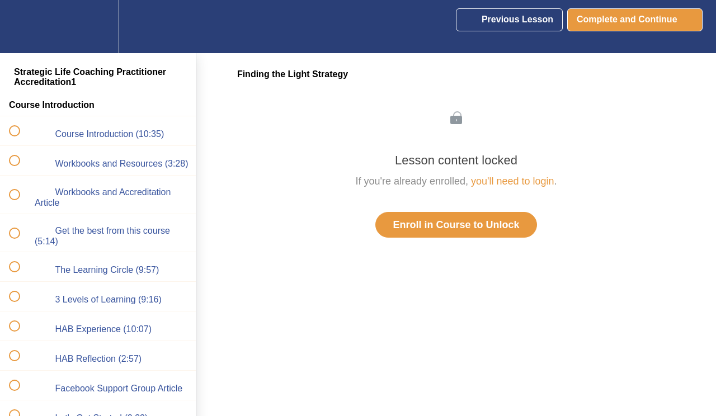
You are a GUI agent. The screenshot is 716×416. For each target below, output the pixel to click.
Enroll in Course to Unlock (456, 224)
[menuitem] (98, 26)
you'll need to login (512, 181)
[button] (20, 26)
